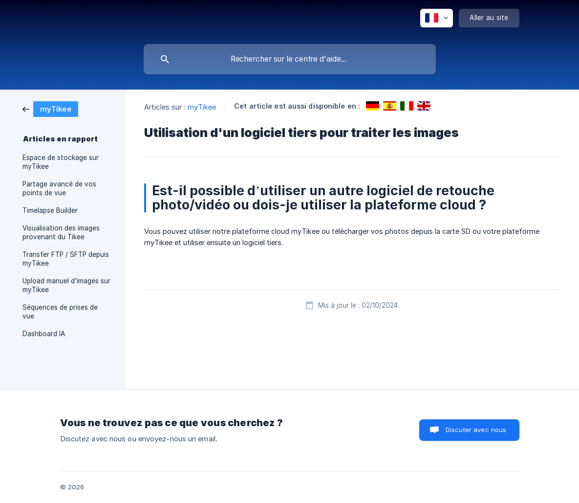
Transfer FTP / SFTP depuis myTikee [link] (65, 259)
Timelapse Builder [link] (50, 210)
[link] (50, 108)
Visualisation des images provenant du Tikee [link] (61, 232)
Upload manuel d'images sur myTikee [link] (66, 285)
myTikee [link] (202, 107)
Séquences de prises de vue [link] (60, 311)
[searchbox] (290, 59)
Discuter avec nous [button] (476, 430)
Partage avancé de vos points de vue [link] (59, 188)
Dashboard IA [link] (43, 334)
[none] (436, 18)
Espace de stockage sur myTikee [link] (60, 162)
